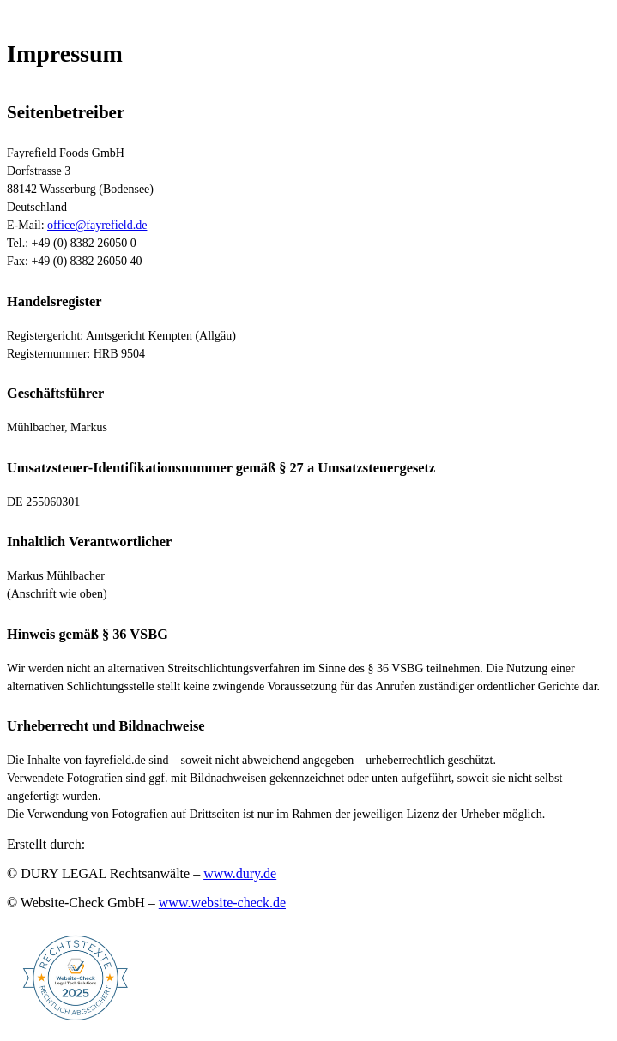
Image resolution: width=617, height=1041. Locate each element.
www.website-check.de (222, 902)
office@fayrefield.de (97, 225)
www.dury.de (239, 873)
